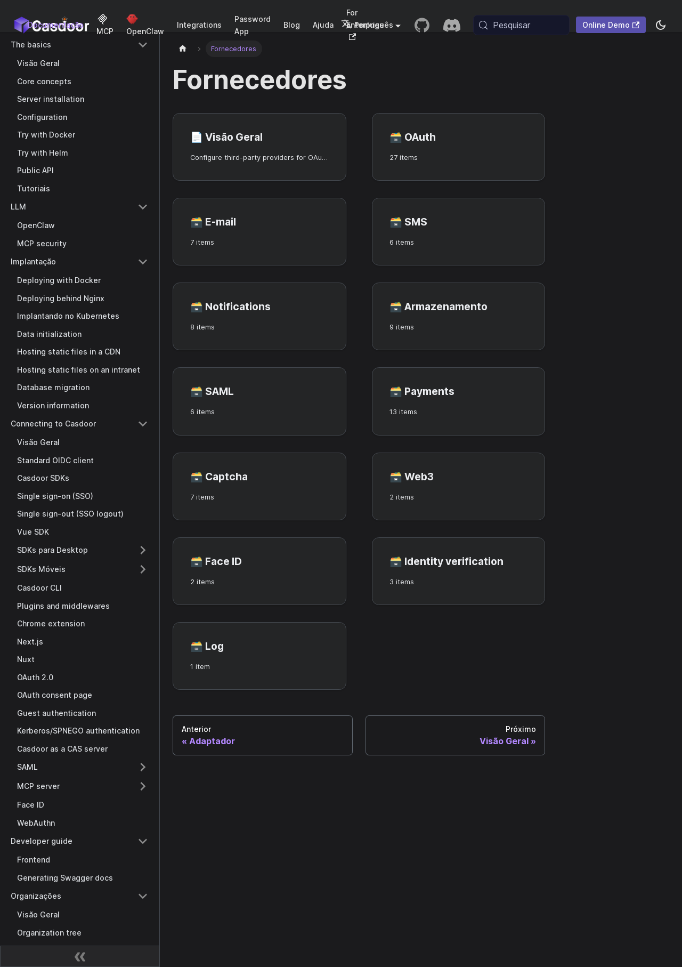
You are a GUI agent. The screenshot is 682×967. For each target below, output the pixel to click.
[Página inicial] (183, 49)
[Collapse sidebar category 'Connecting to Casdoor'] (143, 423)
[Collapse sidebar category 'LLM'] (143, 206)
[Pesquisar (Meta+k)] (521, 25)
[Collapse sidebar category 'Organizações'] (143, 896)
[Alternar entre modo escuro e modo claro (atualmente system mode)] (660, 25)
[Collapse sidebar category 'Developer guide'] (143, 841)
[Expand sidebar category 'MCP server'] (143, 786)
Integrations (199, 24)
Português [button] (367, 24)
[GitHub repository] (422, 25)
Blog (291, 24)
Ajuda (323, 24)
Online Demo (610, 24)
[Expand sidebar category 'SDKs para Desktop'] (143, 550)
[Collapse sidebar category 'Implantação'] (143, 261)
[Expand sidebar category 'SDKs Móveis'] (143, 569)
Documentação (56, 24)
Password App (252, 25)
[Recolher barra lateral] (80, 956)
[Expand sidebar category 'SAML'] (143, 767)
